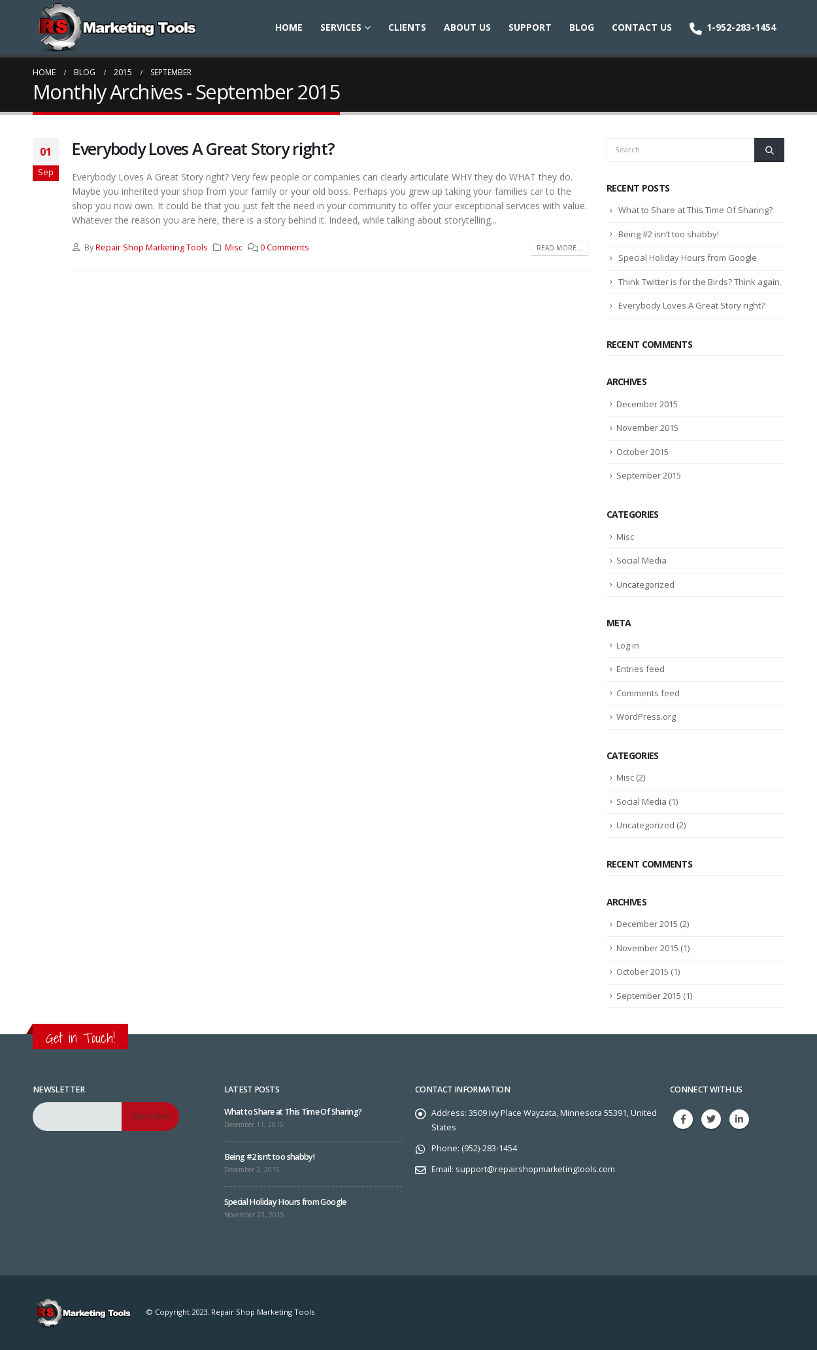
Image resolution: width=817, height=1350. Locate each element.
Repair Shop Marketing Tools (151, 247)
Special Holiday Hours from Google (687, 257)
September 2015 (648, 475)
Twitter (711, 1119)
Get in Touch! (80, 1038)
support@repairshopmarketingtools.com (535, 1169)
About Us (467, 27)
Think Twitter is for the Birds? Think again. (700, 282)
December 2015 (647, 404)
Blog (581, 27)
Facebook (683, 1119)
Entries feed (640, 669)
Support (530, 27)
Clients (407, 27)
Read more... (559, 247)
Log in (627, 645)
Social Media (641, 560)
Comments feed (648, 693)
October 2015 (642, 452)
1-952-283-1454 (733, 28)
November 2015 (647, 427)
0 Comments (284, 247)
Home (289, 27)
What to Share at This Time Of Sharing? (695, 210)
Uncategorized (645, 584)
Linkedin (739, 1119)
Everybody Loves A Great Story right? (203, 148)
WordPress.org (646, 716)
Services (340, 27)
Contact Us (642, 27)
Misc (233, 247)
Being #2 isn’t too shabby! (668, 234)
